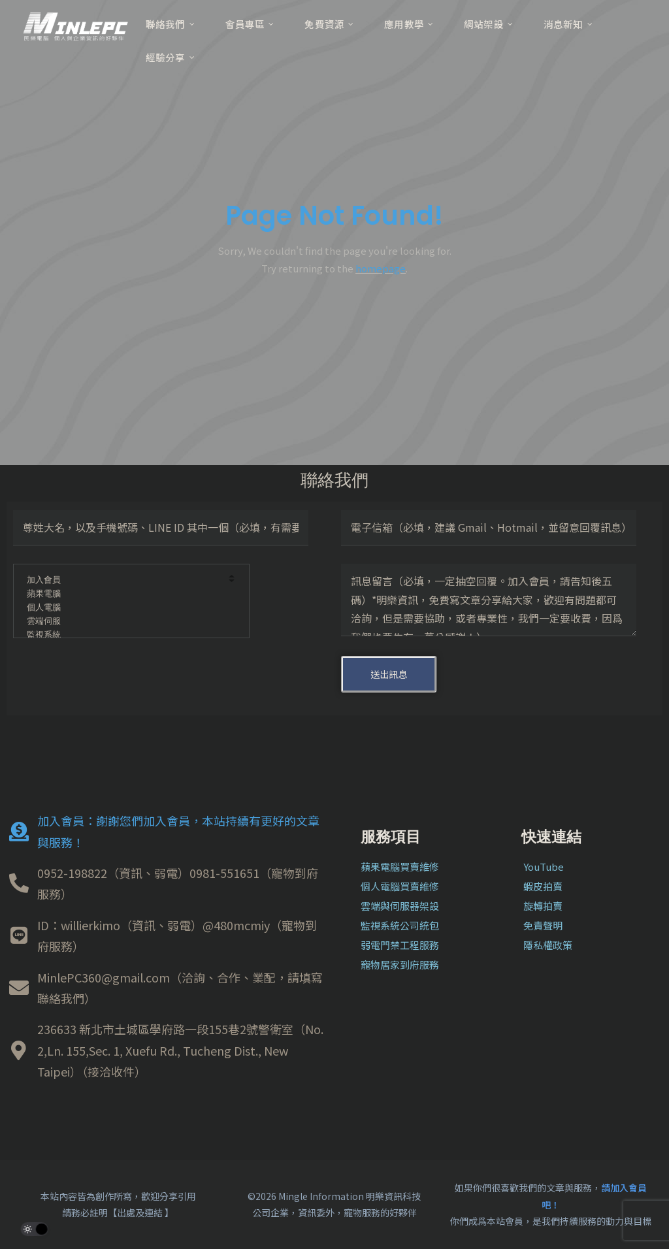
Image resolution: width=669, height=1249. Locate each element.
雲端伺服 (122, 621)
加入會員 (122, 580)
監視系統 (122, 635)
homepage (380, 268)
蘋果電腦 (122, 594)
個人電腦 (122, 608)
